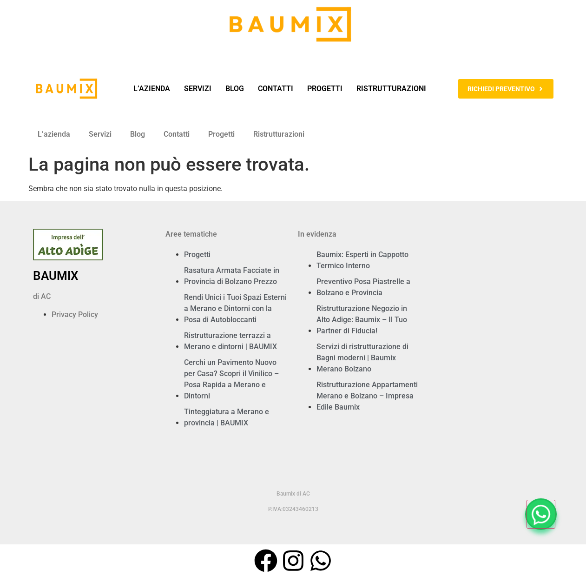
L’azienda (151, 88)
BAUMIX (55, 276)
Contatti (275, 88)
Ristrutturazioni (391, 88)
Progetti (324, 88)
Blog (234, 88)
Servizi (197, 88)
